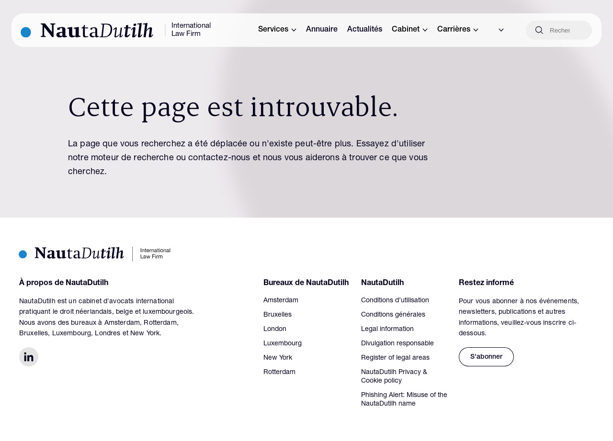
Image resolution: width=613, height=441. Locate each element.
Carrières (457, 30)
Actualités (364, 30)
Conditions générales (393, 315)
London (274, 329)
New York (277, 358)
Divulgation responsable (397, 344)
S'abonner (486, 357)
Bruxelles (277, 315)
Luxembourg (282, 344)
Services (277, 30)
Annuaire (322, 30)
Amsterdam (280, 301)
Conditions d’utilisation (395, 301)
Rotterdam (279, 372)
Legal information (387, 329)
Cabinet (410, 30)
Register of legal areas (395, 358)
